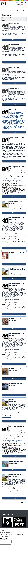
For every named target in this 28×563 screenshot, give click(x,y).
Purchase (14, 39)
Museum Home (22, 4)
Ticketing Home (21, 2)
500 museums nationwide (7, 486)
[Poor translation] (5, 539)
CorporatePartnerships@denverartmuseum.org (12, 180)
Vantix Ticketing (18, 506)
